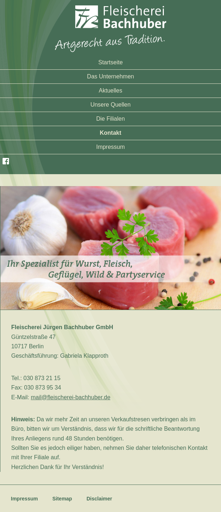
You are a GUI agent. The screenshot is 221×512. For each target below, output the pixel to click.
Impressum (110, 147)
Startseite (110, 62)
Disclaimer (99, 499)
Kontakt (111, 133)
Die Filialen (110, 119)
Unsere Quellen (110, 105)
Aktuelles (110, 90)
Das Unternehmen (110, 76)
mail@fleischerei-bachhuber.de (70, 397)
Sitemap (62, 499)
